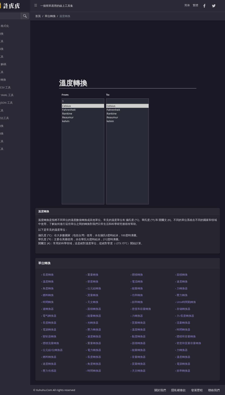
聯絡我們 (214, 390)
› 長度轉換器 (64, 322)
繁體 (195, 5)
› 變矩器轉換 (64, 336)
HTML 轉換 (11, 80)
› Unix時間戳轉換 (189, 302)
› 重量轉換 (104, 274)
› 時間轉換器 (186, 329)
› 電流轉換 (145, 281)
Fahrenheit (95, 110)
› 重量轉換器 (105, 343)
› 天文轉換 (104, 302)
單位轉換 (10, 126)
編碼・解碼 (11, 64)
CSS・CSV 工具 (13, 87)
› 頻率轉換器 (186, 370)
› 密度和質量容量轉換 (192, 343)
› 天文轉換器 (146, 370)
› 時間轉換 (63, 302)
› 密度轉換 (104, 281)
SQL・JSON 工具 (14, 103)
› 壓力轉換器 (105, 329)
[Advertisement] (135, 52)
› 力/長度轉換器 (188, 315)
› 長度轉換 (63, 274)
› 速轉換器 (63, 309)
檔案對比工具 (12, 118)
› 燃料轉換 (63, 295)
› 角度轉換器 (105, 363)
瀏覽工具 (10, 110)
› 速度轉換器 (105, 336)
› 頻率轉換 (145, 302)
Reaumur (95, 117)
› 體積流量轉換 (66, 343)
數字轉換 (10, 49)
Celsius (95, 106)
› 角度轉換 (63, 288)
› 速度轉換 (185, 281)
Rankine (95, 113)
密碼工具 (10, 57)
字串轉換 (10, 34)
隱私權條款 (178, 390)
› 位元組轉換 (105, 288)
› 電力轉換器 (105, 350)
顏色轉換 (10, 133)
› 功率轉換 (145, 295)
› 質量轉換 (104, 295)
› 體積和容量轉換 (189, 336)
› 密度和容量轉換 (149, 309)
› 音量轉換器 (146, 357)
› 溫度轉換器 (146, 329)
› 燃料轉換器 (64, 357)
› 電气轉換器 (64, 315)
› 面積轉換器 (105, 309)
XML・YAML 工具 (15, 95)
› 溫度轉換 (63, 281)
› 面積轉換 (185, 274)
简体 (187, 5)
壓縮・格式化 (12, 26)
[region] (23, 203)
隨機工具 (10, 41)
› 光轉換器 (104, 322)
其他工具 (10, 149)
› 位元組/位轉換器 (68, 350)
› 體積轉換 (145, 274)
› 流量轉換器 (186, 322)
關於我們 (160, 390)
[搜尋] (19, 16)
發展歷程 (197, 390)
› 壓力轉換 (185, 295)
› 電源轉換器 (64, 329)
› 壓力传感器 (64, 370)
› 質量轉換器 (146, 322)
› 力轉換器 (185, 288)
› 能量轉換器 (105, 315)
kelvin (95, 121)
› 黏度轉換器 (146, 336)
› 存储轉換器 (186, 309)
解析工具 (10, 72)
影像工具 (10, 141)
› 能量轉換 (145, 288)
